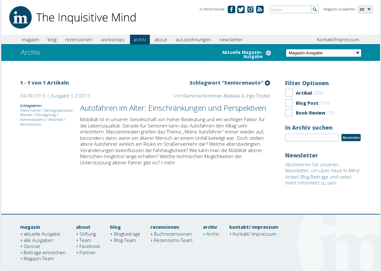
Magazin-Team (39, 258)
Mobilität (56, 119)
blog (52, 39)
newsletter (231, 39)
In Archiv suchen (308, 127)
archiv (139, 39)
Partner (87, 252)
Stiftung (87, 234)
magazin (30, 39)
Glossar (32, 246)
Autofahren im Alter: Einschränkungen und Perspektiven (173, 108)
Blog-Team (125, 240)
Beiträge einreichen (45, 252)
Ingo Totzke (258, 95)
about (161, 39)
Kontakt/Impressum (338, 39)
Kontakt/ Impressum (254, 234)
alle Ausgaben (39, 240)
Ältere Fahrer (30, 110)
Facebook (89, 246)
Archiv (212, 234)
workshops (113, 39)
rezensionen (78, 39)
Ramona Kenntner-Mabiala (211, 95)
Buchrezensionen (173, 234)
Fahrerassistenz (32, 119)
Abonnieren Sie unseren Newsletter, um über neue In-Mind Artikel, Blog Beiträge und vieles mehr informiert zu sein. (322, 173)
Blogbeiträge (127, 234)
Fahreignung (45, 114)
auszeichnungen (193, 39)
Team (85, 240)
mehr (169, 162)
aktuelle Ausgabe (42, 234)
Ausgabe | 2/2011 (71, 95)
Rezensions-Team (173, 240)
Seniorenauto (30, 124)
